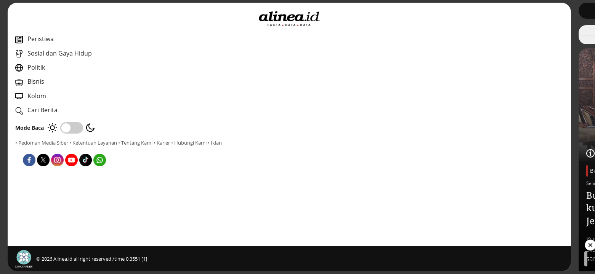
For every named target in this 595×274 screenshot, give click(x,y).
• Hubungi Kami (86, 149)
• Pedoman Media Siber (41, 142)
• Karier (59, 149)
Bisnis (208, 170)
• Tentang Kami (32, 149)
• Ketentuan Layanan (93, 142)
